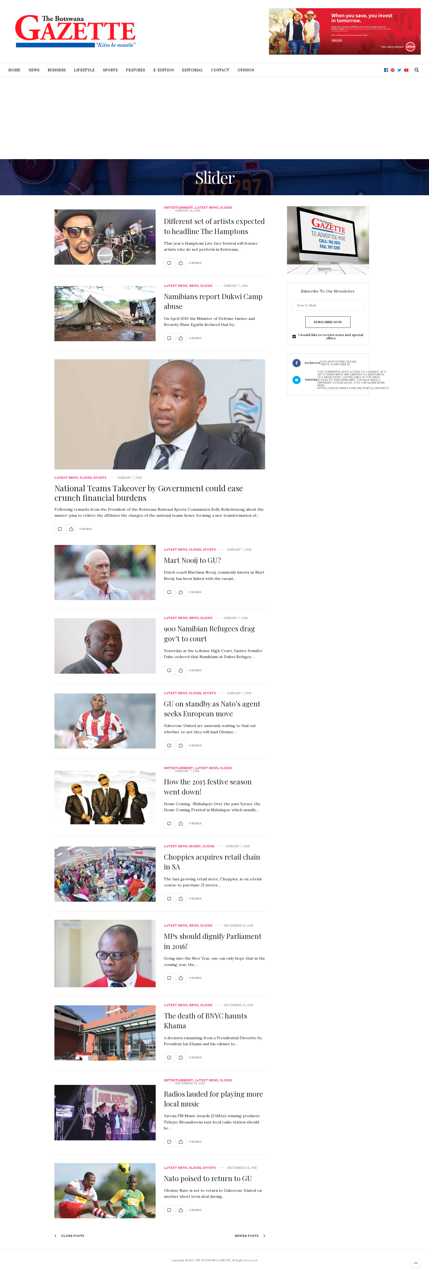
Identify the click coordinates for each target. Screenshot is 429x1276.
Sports (110, 70)
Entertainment (178, 207)
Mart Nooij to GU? (192, 560)
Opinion (245, 70)
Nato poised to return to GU (208, 1178)
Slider (226, 207)
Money (195, 846)
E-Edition (163, 70)
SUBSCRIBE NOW (328, 322)
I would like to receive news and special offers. (330, 336)
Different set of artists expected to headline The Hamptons (214, 226)
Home (14, 70)
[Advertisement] (214, 118)
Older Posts (69, 1235)
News (33, 70)
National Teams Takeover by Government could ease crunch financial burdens (148, 493)
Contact (220, 70)
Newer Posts (250, 1235)
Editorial (192, 70)
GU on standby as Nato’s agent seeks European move (212, 708)
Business (57, 70)
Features (135, 70)
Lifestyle (84, 70)
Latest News (206, 207)
